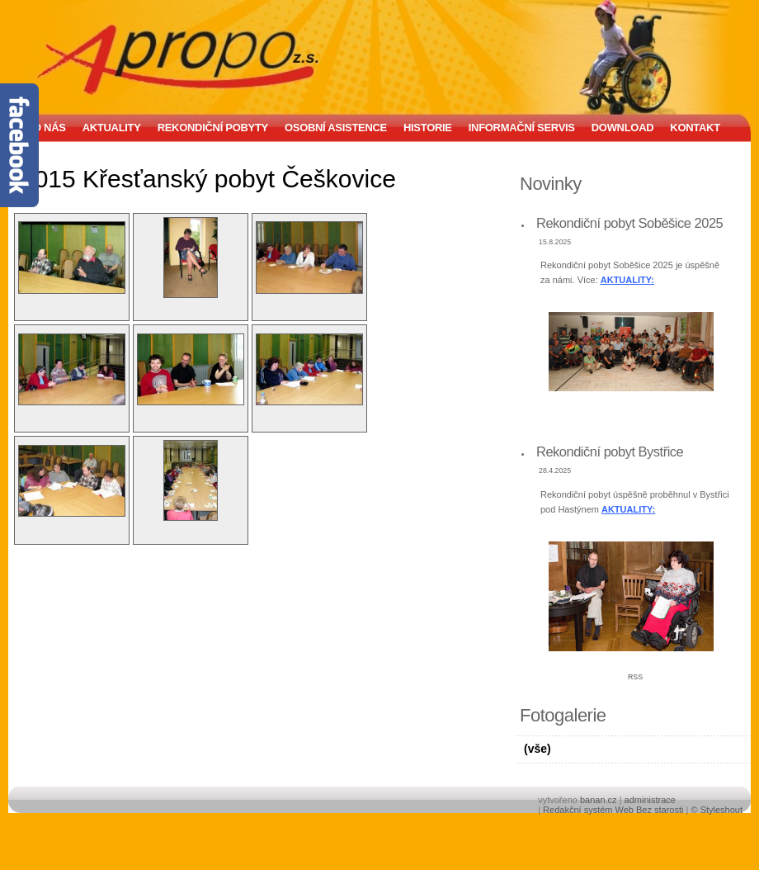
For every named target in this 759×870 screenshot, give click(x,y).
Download (623, 127)
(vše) (537, 748)
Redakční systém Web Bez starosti (613, 810)
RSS (635, 677)
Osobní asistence (336, 127)
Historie (427, 127)
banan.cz (598, 800)
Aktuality (111, 127)
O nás (49, 127)
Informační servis (522, 127)
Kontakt (694, 127)
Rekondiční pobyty (213, 127)
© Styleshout (716, 810)
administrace (650, 800)
